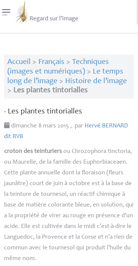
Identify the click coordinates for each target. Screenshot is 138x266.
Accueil (19, 62)
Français (51, 62)
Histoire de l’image (96, 81)
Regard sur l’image (46, 12)
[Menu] (6, 12)
